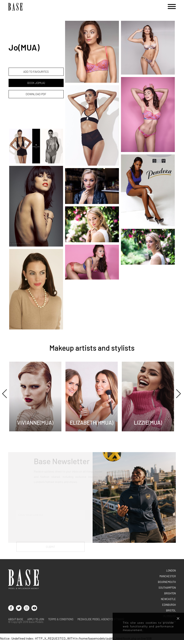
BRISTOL (171, 610)
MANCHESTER (168, 576)
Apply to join (35, 619)
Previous (5, 393)
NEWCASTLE (168, 599)
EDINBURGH (169, 604)
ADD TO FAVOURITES (36, 71)
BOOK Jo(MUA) (36, 83)
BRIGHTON (170, 593)
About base (15, 619)
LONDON (171, 570)
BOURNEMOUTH (167, 582)
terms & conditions (60, 619)
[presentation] (47, 533)
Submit (50, 549)
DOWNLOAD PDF (36, 94)
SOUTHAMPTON (167, 587)
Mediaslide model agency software (101, 619)
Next (178, 393)
